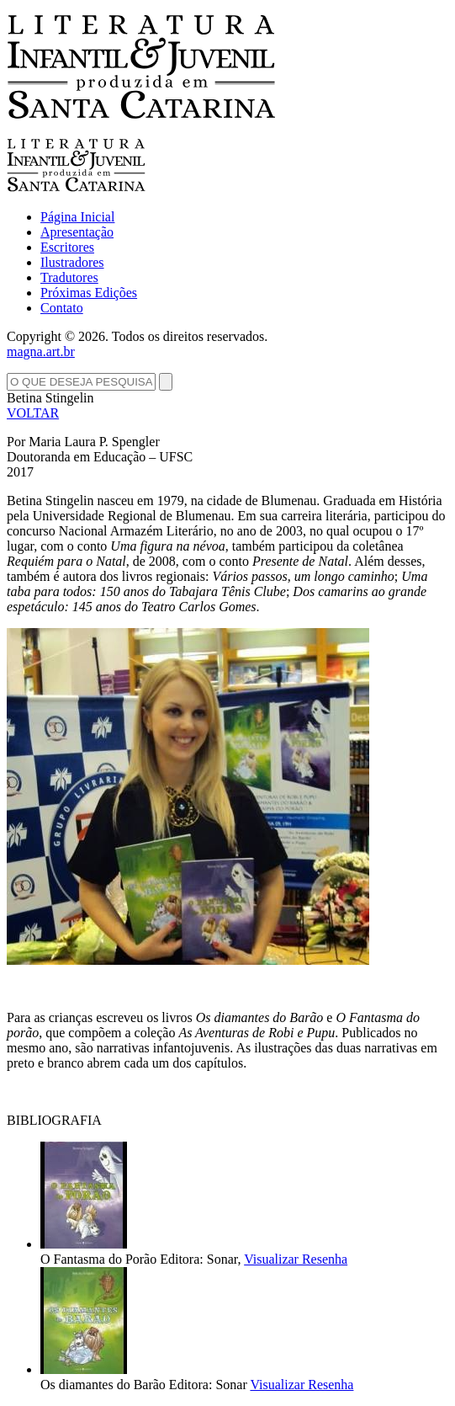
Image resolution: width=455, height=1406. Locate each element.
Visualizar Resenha (295, 1259)
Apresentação (77, 232)
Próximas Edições (88, 292)
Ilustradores (72, 262)
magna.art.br (41, 351)
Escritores (67, 247)
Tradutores (69, 277)
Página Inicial (77, 217)
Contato (61, 308)
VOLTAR (33, 413)
